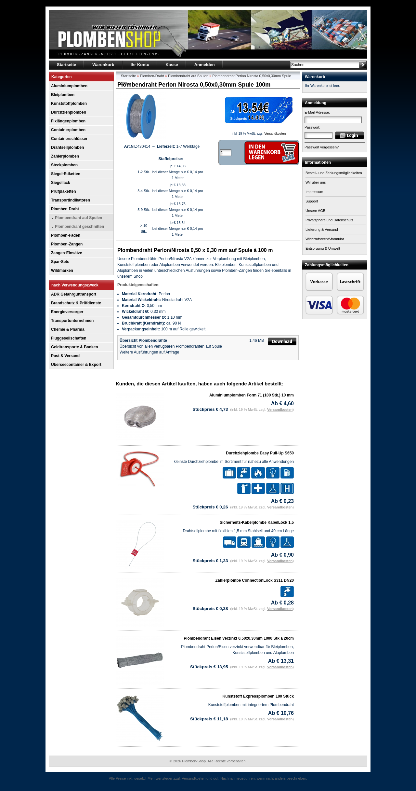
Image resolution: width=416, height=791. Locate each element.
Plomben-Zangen (67, 244)
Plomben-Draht (65, 209)
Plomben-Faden (65, 235)
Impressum (314, 192)
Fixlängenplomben (68, 121)
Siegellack (60, 182)
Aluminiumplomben (69, 86)
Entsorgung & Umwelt (323, 248)
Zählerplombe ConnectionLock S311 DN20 (254, 580)
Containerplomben (68, 130)
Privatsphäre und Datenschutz (329, 220)
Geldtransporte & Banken (74, 347)
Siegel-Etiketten (65, 174)
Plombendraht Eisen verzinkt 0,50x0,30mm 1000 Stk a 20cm (239, 638)
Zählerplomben (65, 156)
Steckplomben (64, 165)
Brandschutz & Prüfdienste (76, 303)
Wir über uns (316, 182)
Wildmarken (62, 270)
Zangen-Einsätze (66, 253)
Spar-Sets (60, 261)
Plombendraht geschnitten (79, 226)
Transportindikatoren (70, 200)
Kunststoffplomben (69, 103)
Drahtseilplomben (67, 147)
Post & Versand (65, 356)
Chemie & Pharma (67, 329)
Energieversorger (67, 312)
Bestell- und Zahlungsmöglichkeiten (334, 173)
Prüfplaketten (63, 191)
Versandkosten (275, 133)
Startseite (128, 76)
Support (312, 201)
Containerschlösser (69, 138)
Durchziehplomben (68, 112)
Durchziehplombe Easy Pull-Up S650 (260, 453)
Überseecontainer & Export (76, 364)
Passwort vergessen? (322, 147)
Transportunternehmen (72, 320)
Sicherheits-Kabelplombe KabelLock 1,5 (257, 522)
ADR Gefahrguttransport (73, 294)
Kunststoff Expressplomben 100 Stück (258, 696)
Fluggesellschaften (68, 338)
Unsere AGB (315, 211)
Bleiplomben (62, 94)
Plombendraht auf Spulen (78, 217)
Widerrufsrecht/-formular (325, 239)
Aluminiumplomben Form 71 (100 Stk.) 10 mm (251, 395)
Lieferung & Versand (322, 229)
